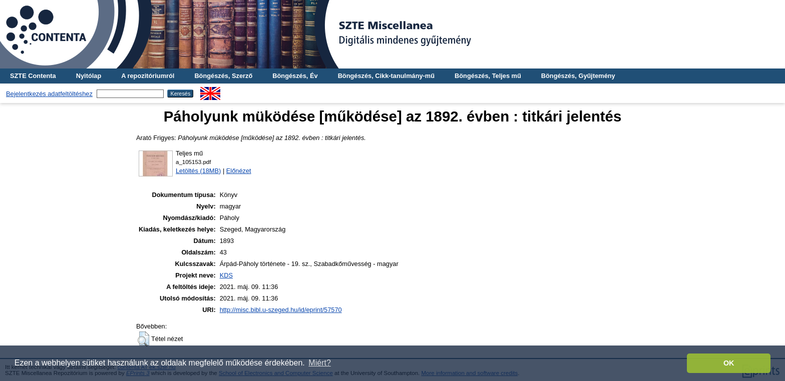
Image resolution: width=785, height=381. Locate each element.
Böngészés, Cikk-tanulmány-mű (386, 76)
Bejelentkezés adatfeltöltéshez (49, 94)
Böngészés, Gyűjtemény (578, 76)
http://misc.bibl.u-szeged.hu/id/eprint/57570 (281, 310)
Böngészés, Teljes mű (488, 76)
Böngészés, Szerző (223, 76)
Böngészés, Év (294, 76)
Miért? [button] (319, 362)
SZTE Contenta (33, 76)
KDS (226, 275)
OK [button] (728, 363)
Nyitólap (88, 76)
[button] (143, 339)
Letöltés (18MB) (198, 170)
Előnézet (238, 170)
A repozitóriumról (147, 76)
